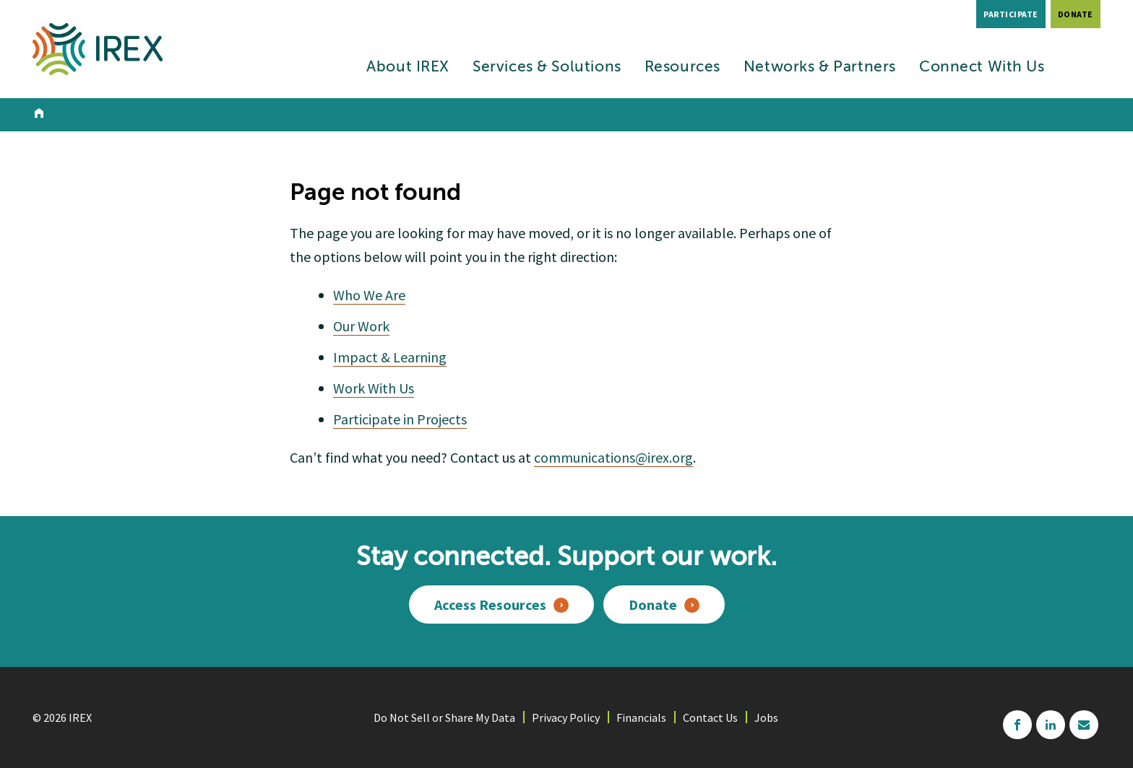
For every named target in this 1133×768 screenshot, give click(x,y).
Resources (682, 67)
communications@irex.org (613, 457)
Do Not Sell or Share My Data (444, 717)
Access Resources (490, 604)
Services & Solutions (547, 67)
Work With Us (373, 388)
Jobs (766, 717)
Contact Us (710, 717)
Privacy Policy (566, 717)
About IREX (407, 67)
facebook (1017, 724)
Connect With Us (982, 67)
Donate (1075, 14)
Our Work (361, 326)
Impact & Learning (390, 357)
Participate (1010, 14)
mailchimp (1083, 724)
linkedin (1050, 724)
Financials (641, 717)
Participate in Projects (400, 419)
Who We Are (369, 295)
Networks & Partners (820, 67)
